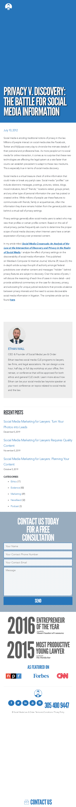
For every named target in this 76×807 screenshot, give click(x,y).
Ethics (14, 481)
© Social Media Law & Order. (23, 712)
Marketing (16, 493)
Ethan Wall (16, 349)
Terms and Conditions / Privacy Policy (49, 712)
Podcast (15, 506)
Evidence (15, 487)
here (12, 299)
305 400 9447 (57, 705)
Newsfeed (16, 500)
